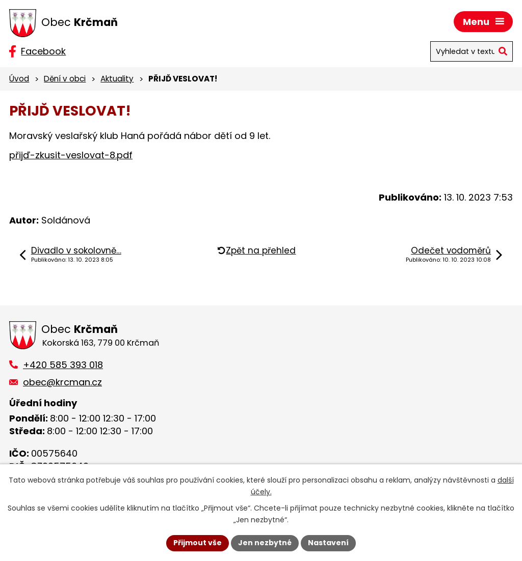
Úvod (19, 78)
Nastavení (328, 543)
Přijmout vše (197, 543)
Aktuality (117, 78)
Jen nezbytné (265, 543)
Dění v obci (65, 78)
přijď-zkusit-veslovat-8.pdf (71, 155)
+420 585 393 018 (63, 364)
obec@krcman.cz (62, 382)
